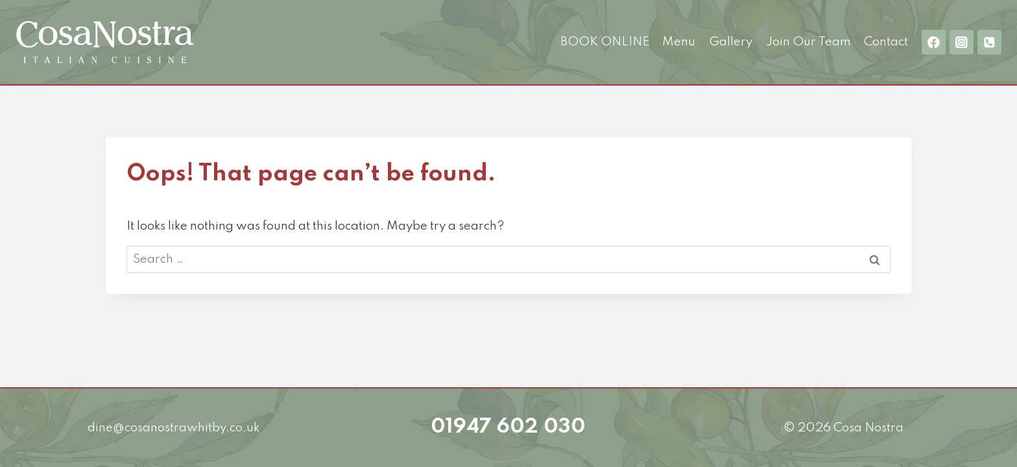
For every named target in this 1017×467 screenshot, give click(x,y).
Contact (886, 42)
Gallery (730, 42)
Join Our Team (808, 42)
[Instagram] (962, 42)
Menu (678, 42)
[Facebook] (934, 42)
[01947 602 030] (989, 42)
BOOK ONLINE (604, 42)
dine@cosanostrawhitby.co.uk (173, 428)
